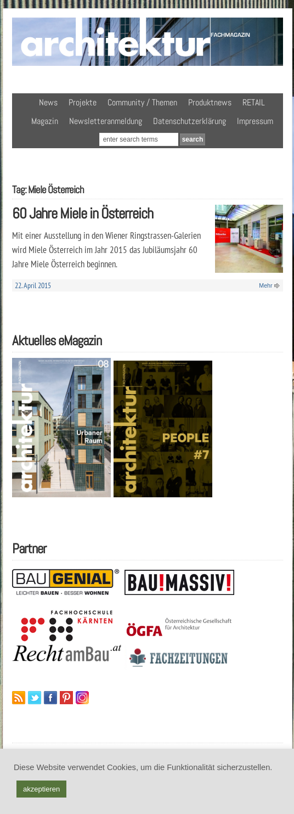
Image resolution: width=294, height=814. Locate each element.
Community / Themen (142, 102)
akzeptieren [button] (41, 789)
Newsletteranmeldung (105, 121)
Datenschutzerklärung (189, 121)
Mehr (265, 285)
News (48, 102)
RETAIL (253, 102)
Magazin (44, 121)
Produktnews (209, 102)
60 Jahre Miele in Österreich (82, 213)
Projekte (83, 102)
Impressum (255, 121)
